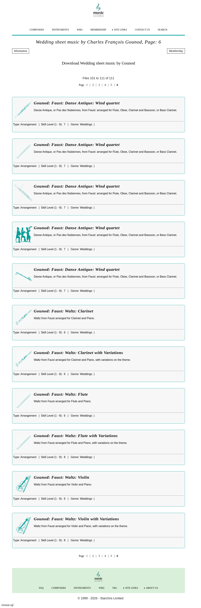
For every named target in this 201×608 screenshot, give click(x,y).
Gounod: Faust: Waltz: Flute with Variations (76, 435)
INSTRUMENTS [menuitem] (60, 29)
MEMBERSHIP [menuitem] (98, 29)
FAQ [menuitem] (41, 588)
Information (20, 50)
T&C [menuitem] (114, 588)
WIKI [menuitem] (79, 29)
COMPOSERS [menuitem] (37, 29)
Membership (176, 50)
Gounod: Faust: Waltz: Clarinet (64, 311)
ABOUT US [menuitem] (152, 588)
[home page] (98, 10)
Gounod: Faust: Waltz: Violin (61, 477)
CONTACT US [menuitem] (142, 29)
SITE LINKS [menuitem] (120, 29)
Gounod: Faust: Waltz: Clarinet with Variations (78, 352)
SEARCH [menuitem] (162, 29)
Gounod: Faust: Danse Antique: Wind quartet (77, 103)
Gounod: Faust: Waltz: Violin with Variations (76, 519)
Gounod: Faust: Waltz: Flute (61, 394)
